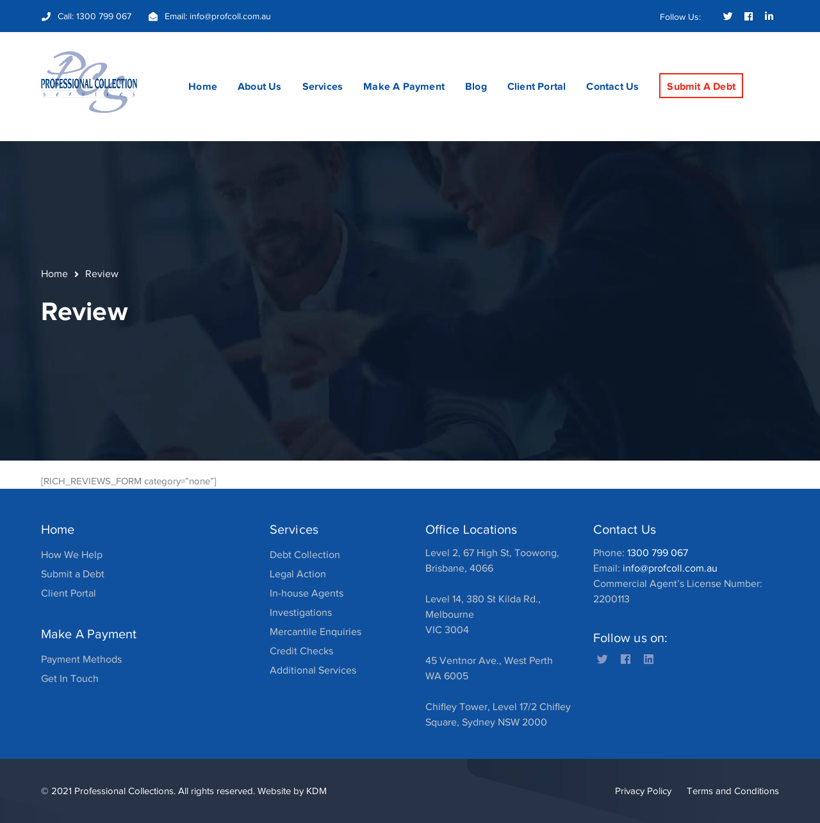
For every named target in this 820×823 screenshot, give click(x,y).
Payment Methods (81, 659)
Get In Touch (70, 678)
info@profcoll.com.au (230, 16)
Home (54, 274)
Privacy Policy (643, 791)
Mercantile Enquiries (315, 632)
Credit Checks (301, 651)
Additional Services (313, 670)
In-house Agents (306, 593)
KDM (316, 791)
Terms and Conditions (733, 791)
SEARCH (768, 61)
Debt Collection (305, 555)
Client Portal (68, 593)
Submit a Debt (72, 574)
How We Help (71, 555)
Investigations (301, 612)
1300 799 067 (103, 16)
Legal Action (298, 574)
